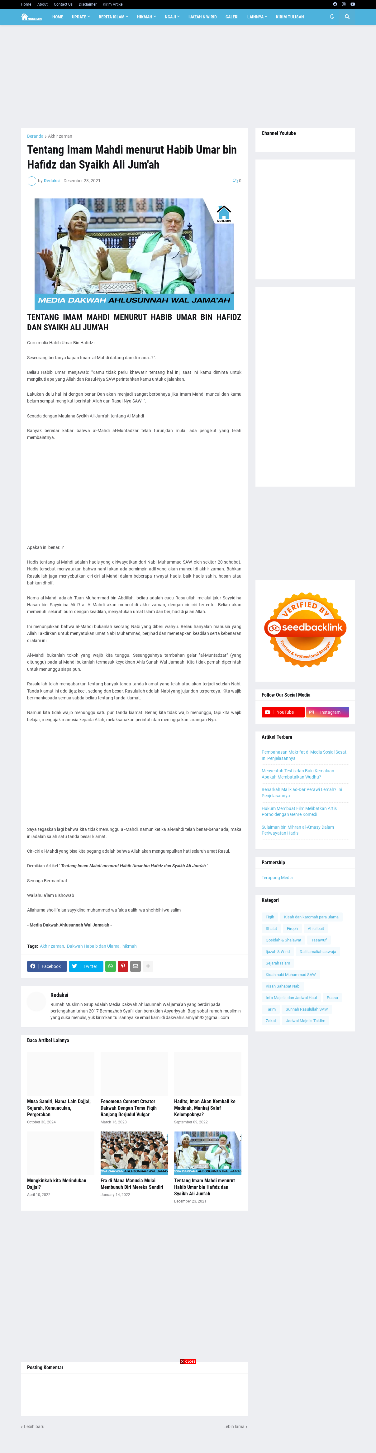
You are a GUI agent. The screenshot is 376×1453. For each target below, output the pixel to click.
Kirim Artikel (113, 4)
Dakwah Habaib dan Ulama (93, 946)
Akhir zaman (60, 136)
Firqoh (292, 928)
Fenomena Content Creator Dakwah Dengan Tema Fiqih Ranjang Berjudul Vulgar (129, 1107)
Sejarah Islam (278, 963)
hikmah (129, 946)
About (42, 4)
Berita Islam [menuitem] (112, 16)
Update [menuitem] (79, 16)
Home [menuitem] (57, 16)
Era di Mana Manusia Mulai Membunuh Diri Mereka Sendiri (132, 1184)
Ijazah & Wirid (278, 951)
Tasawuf (319, 940)
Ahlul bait (316, 928)
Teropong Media (277, 877)
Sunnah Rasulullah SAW (307, 1009)
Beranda (35, 136)
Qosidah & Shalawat (283, 940)
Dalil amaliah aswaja (318, 951)
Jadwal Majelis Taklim (305, 1020)
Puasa (332, 997)
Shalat (271, 928)
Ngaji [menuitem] (170, 16)
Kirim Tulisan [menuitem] (290, 16)
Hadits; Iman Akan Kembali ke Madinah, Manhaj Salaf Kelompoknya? (205, 1107)
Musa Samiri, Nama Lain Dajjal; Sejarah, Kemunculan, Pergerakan (59, 1107)
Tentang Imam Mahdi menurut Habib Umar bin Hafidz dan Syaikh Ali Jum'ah (204, 1187)
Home (26, 4)
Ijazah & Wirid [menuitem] (202, 16)
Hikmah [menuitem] (144, 16)
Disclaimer (88, 4)
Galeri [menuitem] (232, 16)
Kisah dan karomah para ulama (311, 917)
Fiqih (270, 917)
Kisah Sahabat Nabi (283, 986)
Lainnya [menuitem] (255, 16)
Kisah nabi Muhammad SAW (291, 974)
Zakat (271, 1020)
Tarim (271, 1009)
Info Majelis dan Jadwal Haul (291, 997)
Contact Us (63, 4)
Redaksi (59, 995)
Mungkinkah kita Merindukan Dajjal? (56, 1184)
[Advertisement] (188, 76)
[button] (332, 17)
